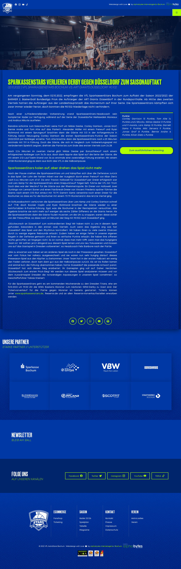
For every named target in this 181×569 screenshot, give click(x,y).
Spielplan (84, 522)
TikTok (160, 475)
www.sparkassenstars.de (29, 294)
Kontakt (109, 518)
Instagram (118, 475)
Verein (134, 522)
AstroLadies (137, 518)
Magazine (84, 530)
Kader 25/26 (85, 518)
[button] (73, 321)
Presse (108, 522)
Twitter (97, 475)
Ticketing (58, 522)
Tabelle (83, 526)
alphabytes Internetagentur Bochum (149, 4)
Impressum (111, 526)
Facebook (76, 475)
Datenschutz (111, 530)
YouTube (140, 475)
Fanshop (58, 518)
